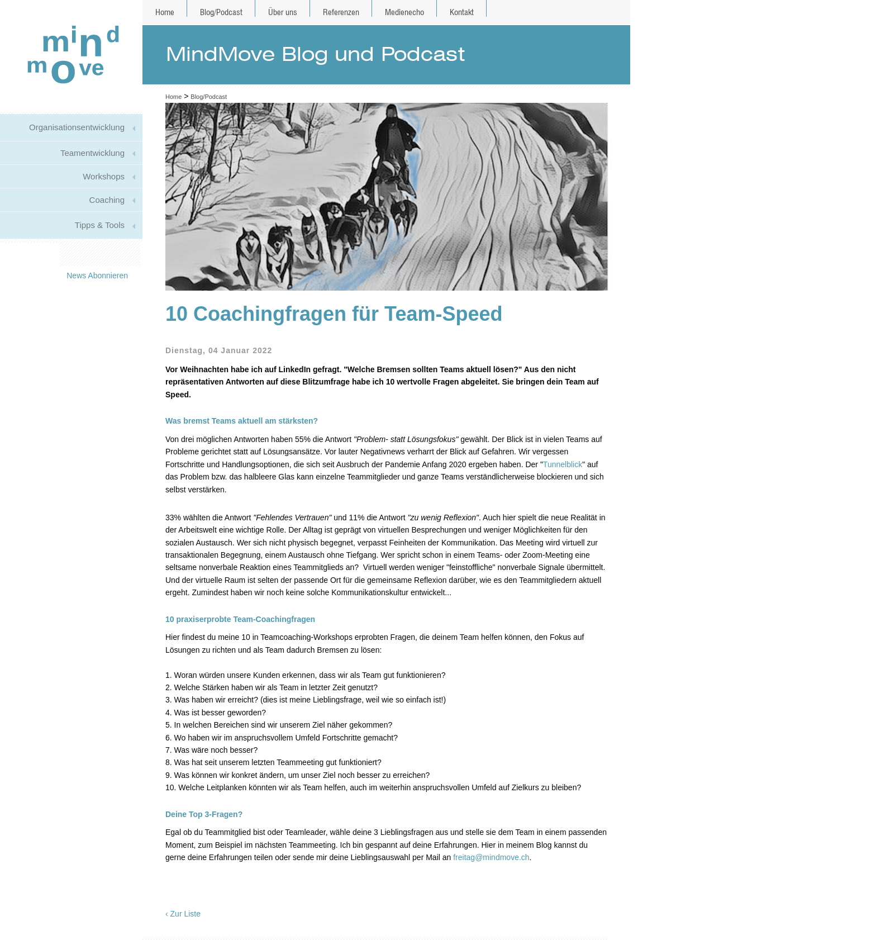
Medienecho (404, 12)
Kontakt (462, 12)
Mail (69, 254)
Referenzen (341, 12)
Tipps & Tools (100, 225)
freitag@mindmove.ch (491, 857)
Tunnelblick (562, 464)
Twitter (89, 254)
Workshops (104, 176)
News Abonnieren (97, 275)
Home (164, 12)
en (618, 12)
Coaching (107, 200)
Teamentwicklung (92, 153)
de (604, 12)
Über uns (282, 12)
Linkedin (108, 254)
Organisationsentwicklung (77, 127)
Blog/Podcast (221, 12)
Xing (128, 254)
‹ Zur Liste (183, 913)
